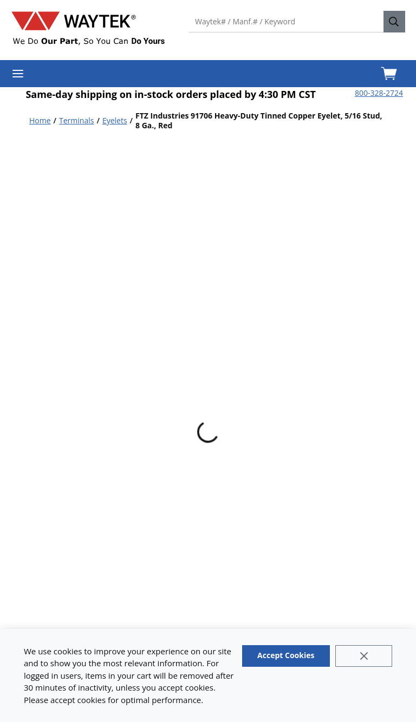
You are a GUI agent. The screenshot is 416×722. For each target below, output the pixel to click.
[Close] (363, 656)
